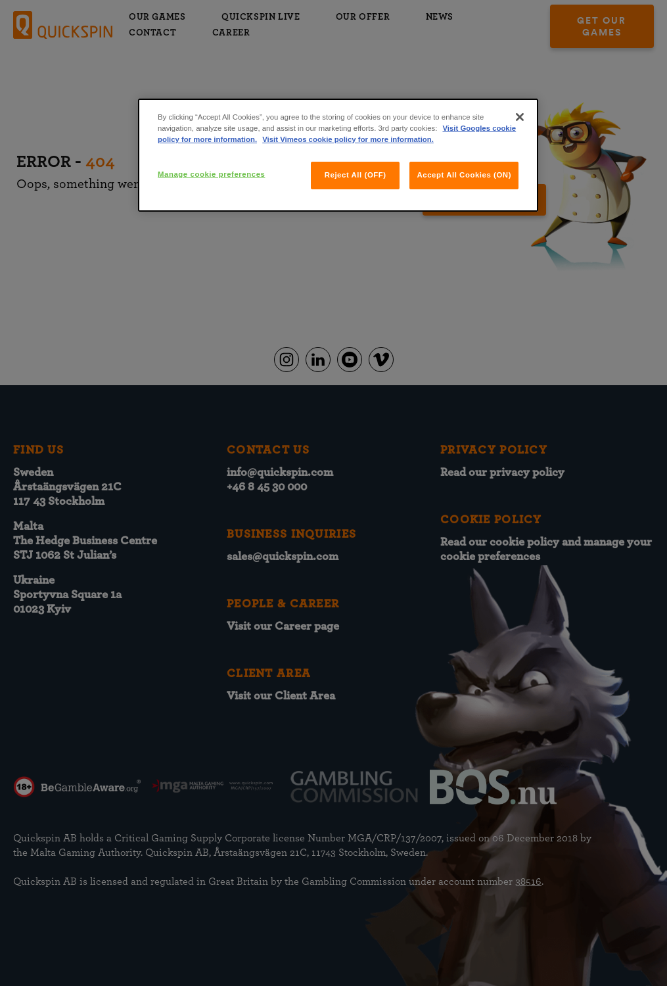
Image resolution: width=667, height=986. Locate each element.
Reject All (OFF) (355, 175)
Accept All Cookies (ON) (464, 175)
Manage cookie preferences (211, 174)
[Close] (519, 117)
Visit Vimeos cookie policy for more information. (348, 139)
